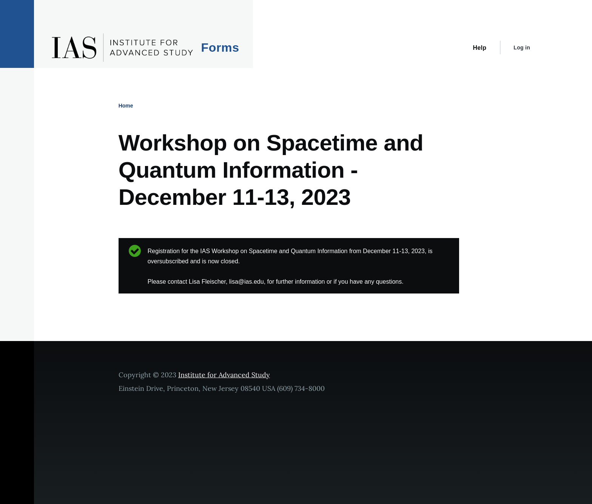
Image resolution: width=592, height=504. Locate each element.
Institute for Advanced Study (224, 374)
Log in (521, 48)
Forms (220, 47)
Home (126, 106)
